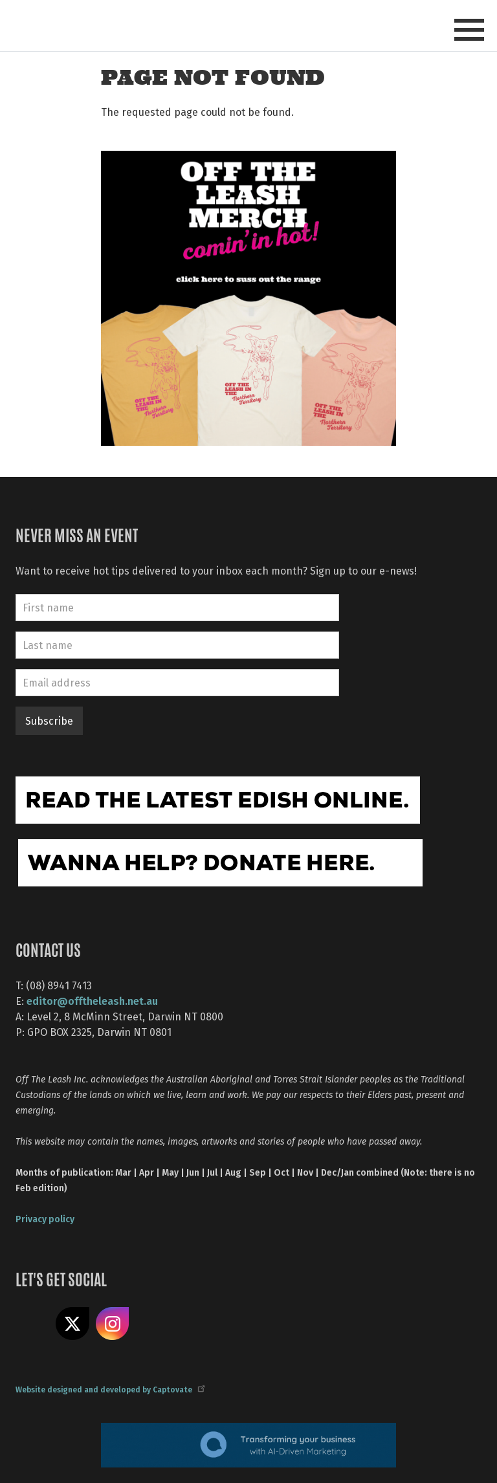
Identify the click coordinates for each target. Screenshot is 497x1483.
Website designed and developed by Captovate (110, 1389)
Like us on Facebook (32, 1324)
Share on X (72, 1324)
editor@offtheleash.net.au (92, 1001)
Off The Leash (132, 25)
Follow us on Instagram (112, 1324)
